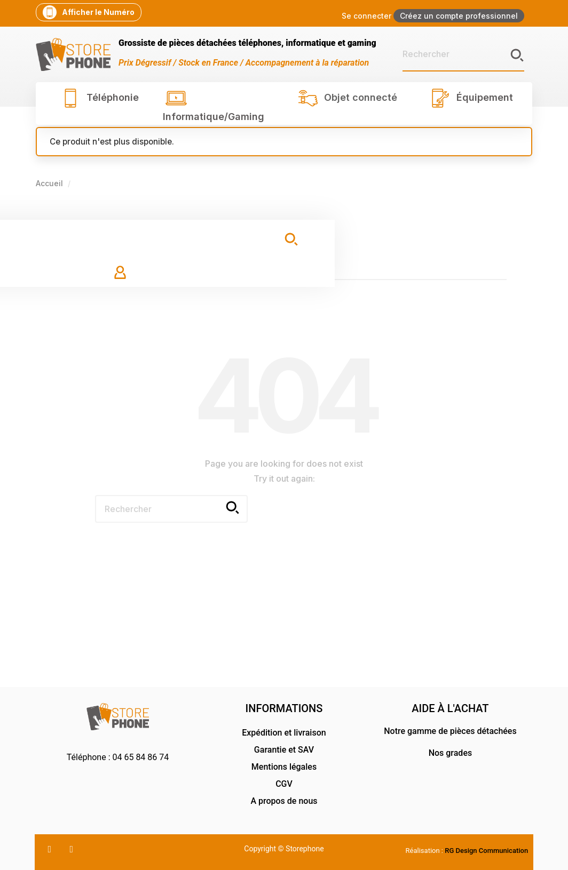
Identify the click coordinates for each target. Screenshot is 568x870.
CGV (284, 784)
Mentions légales (284, 767)
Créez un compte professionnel (459, 15)
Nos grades (450, 753)
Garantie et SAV (284, 750)
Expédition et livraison (284, 733)
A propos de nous (283, 801)
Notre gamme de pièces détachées (450, 731)
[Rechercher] (463, 54)
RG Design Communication (486, 851)
